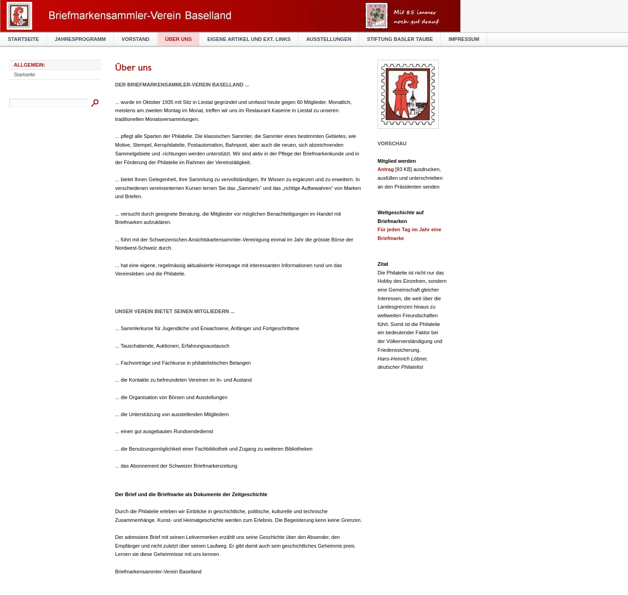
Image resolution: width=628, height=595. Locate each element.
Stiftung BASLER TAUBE (400, 39)
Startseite (23, 39)
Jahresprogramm (80, 39)
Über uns (178, 39)
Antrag (386, 169)
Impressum (463, 39)
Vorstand (136, 39)
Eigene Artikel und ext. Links (249, 39)
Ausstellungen (328, 39)
